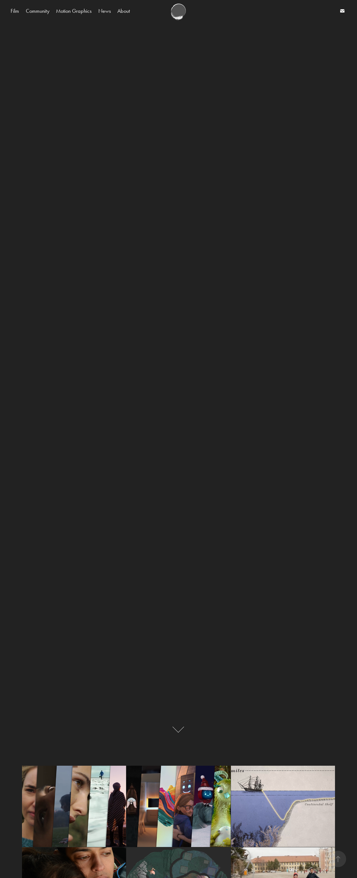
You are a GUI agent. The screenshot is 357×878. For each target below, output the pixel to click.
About (123, 11)
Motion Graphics (74, 11)
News (104, 11)
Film (15, 11)
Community (37, 11)
